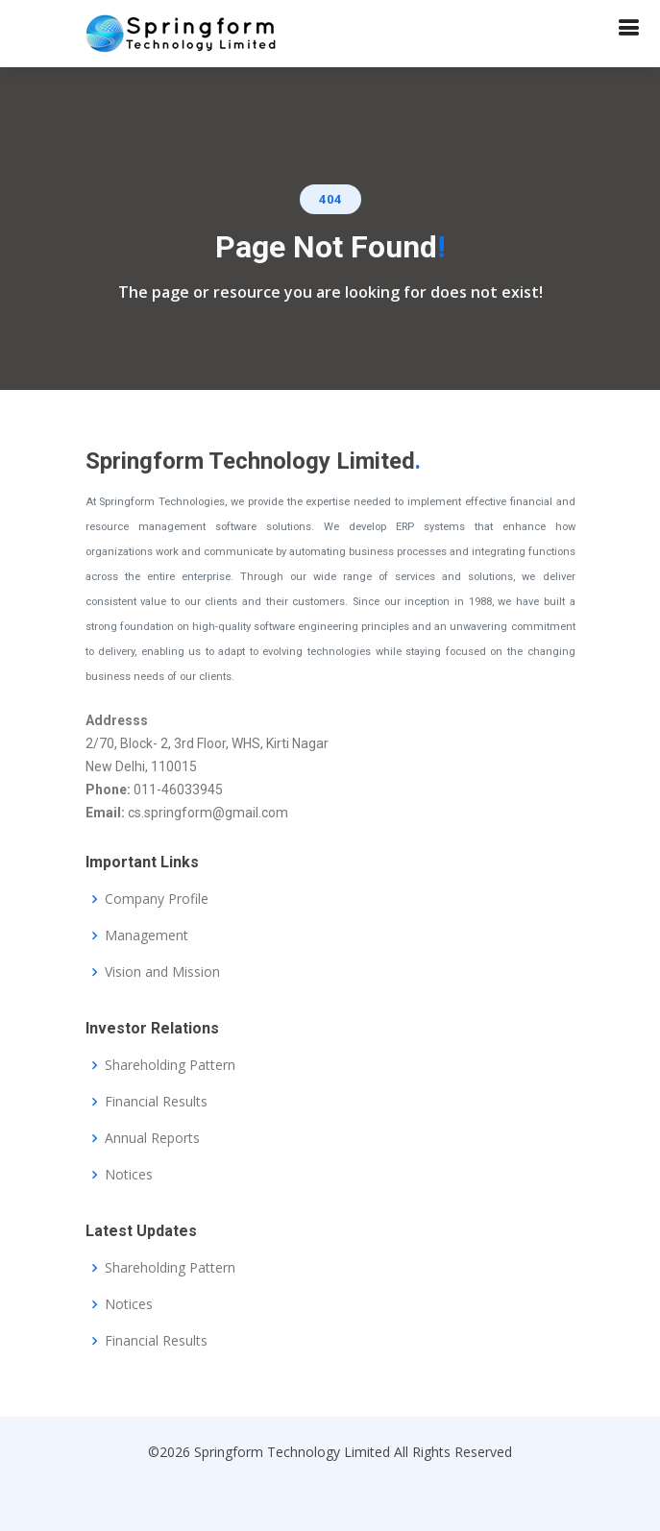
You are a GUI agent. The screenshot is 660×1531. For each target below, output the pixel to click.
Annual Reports (152, 1138)
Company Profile (156, 899)
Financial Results (156, 1101)
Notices (129, 1174)
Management (146, 935)
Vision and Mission (162, 972)
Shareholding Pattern (170, 1065)
